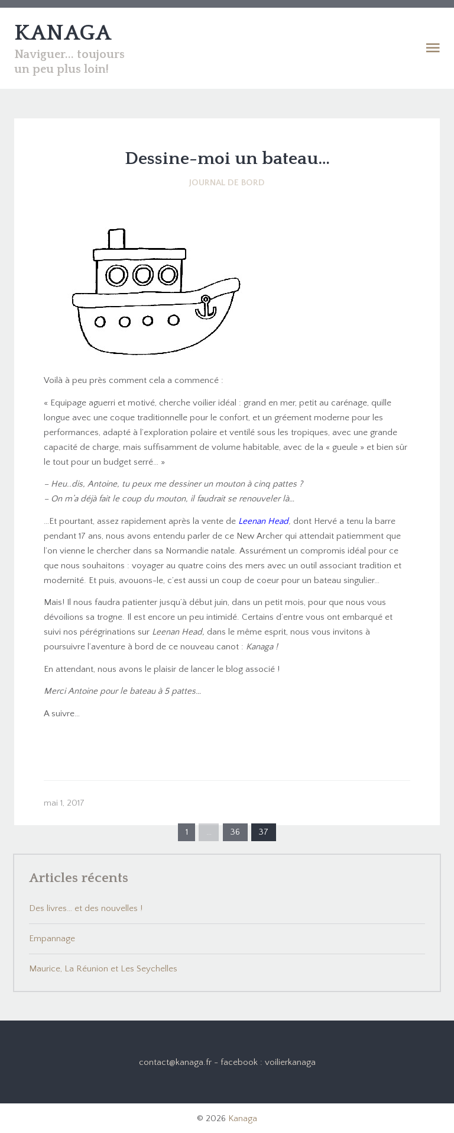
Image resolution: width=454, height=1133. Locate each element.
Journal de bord (227, 183)
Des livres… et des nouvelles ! (85, 908)
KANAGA (62, 33)
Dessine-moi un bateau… (227, 159)
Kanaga (242, 1118)
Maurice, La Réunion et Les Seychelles (103, 969)
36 (235, 833)
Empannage (52, 939)
